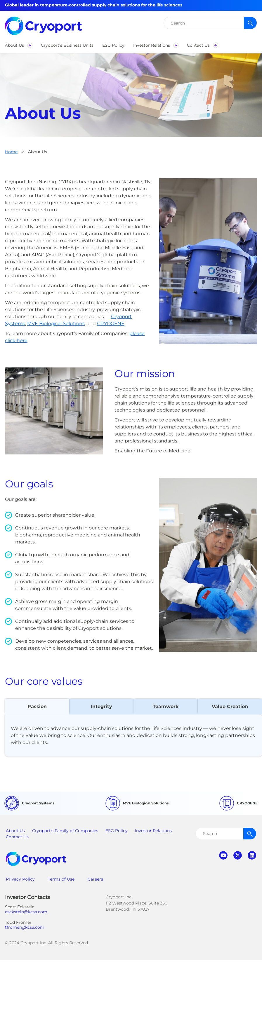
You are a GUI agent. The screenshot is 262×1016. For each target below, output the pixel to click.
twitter (237, 855)
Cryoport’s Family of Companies (65, 830)
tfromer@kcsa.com (24, 927)
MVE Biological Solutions (56, 323)
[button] (18, 45)
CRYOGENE (110, 323)
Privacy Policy (20, 879)
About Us (15, 830)
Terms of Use (61, 879)
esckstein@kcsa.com (26, 911)
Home (11, 151)
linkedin (252, 855)
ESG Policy (116, 830)
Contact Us (17, 836)
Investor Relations (153, 830)
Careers (95, 879)
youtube (223, 855)
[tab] (37, 706)
